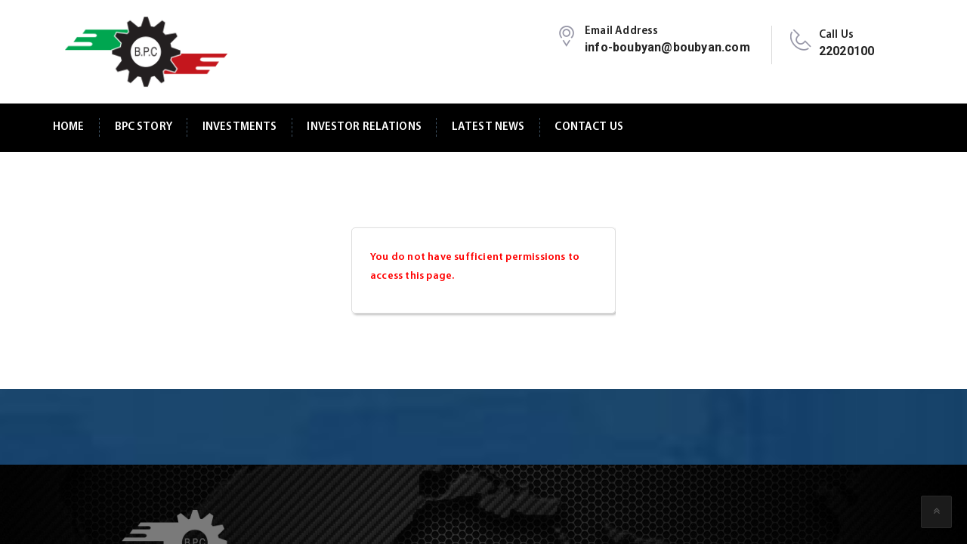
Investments (239, 127)
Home (69, 127)
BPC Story (143, 127)
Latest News (488, 127)
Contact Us (589, 127)
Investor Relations (364, 127)
